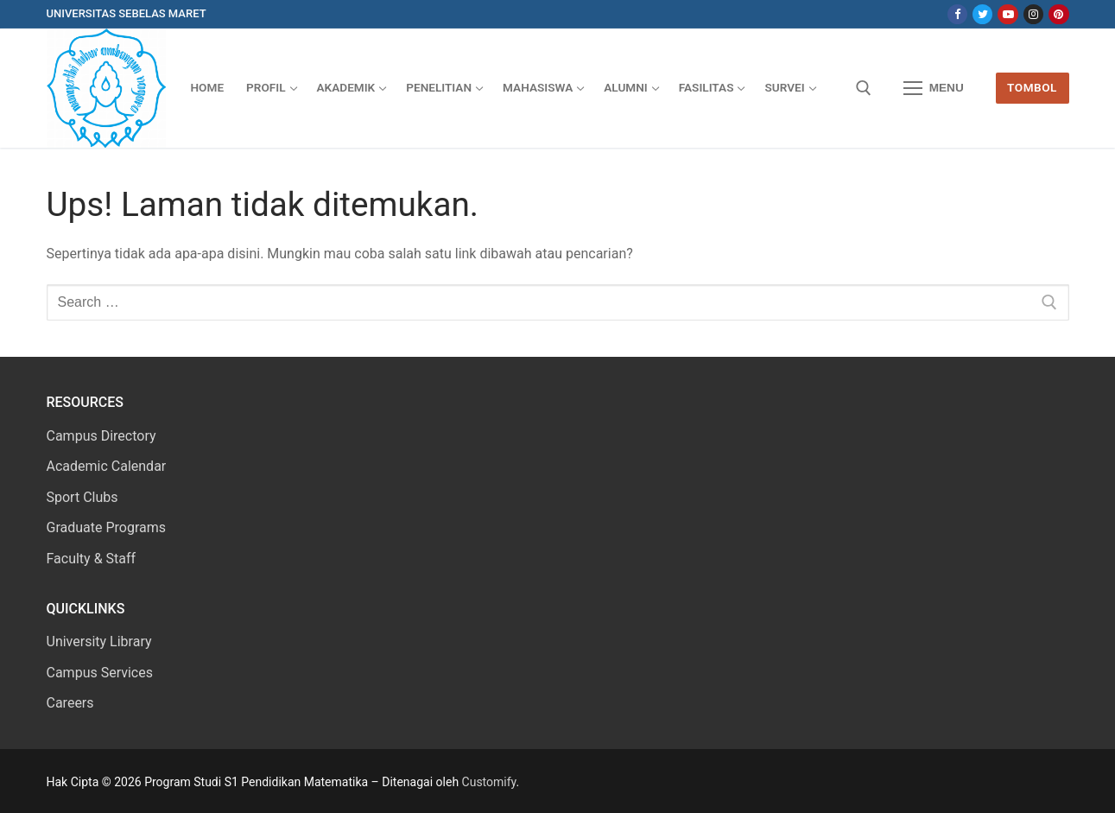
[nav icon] (933, 88)
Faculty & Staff (91, 558)
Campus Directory (101, 436)
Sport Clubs (82, 497)
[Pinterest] (1058, 14)
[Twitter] (982, 14)
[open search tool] (863, 88)
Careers (70, 703)
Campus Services (100, 672)
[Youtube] (1007, 14)
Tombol (1032, 87)
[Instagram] (1033, 14)
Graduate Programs (107, 527)
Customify (489, 782)
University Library (99, 641)
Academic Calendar (107, 466)
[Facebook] (957, 14)
